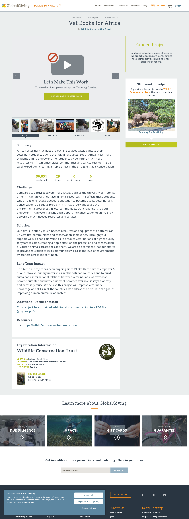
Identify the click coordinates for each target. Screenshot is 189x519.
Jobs (112, 516)
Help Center (120, 494)
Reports (52, 135)
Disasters (135, 5)
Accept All (88, 495)
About (98, 5)
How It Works (116, 512)
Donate (46, 5)
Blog (145, 5)
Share (107, 135)
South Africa (93, 17)
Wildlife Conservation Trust (96, 29)
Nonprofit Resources (151, 512)
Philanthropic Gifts (23, 516)
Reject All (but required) (88, 501)
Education (76, 17)
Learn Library (152, 508)
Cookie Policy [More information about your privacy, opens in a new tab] (28, 502)
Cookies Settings (88, 508)
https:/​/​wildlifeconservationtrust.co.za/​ (49, 325)
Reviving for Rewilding (151, 132)
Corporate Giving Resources (154, 516)
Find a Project (151, 144)
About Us (117, 508)
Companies (123, 5)
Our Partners (84, 516)
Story (25, 135)
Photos (79, 135)
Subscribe (119, 470)
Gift (158, 5)
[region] (54, 502)
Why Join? (51, 516)
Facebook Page (36, 364)
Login (178, 5)
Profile (33, 367)
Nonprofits (109, 5)
